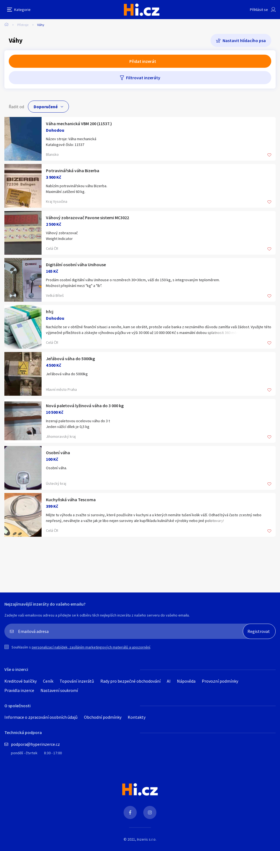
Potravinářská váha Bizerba (72, 170)
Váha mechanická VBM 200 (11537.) (79, 123)
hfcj (49, 311)
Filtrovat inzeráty (143, 77)
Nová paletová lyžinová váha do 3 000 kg (85, 405)
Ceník (48, 681)
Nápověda (186, 681)
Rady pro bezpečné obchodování (130, 681)
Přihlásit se (259, 9)
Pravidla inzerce (19, 690)
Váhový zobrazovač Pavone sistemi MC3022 (87, 217)
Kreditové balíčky (20, 681)
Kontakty (136, 717)
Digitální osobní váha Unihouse (76, 264)
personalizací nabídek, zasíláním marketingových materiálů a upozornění (91, 647)
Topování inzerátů (77, 681)
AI (169, 681)
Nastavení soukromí (59, 690)
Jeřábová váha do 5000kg (70, 358)
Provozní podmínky (220, 681)
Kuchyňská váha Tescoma (71, 499)
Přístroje (22, 25)
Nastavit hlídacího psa (244, 40)
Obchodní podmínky (102, 717)
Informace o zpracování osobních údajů (41, 717)
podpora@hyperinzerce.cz (35, 744)
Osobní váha (58, 452)
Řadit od (16, 106)
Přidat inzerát (142, 61)
